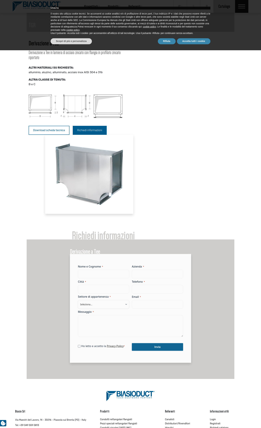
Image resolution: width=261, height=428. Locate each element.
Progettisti (91, 6)
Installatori (170, 360)
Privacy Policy (117, 270)
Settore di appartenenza (96, 220)
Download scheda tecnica (49, 130)
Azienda (138, 190)
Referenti (134, 6)
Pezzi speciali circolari (112, 360)
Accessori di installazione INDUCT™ (119, 373)
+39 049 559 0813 (29, 345)
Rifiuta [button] (166, 419)
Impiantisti (170, 352)
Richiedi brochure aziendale (225, 352)
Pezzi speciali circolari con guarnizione (121, 352)
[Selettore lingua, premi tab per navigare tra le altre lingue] (180, 6)
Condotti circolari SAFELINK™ (115, 348)
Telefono (138, 205)
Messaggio (88, 235)
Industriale (170, 356)
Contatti (214, 360)
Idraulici (169, 348)
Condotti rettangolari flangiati (116, 340)
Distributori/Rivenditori (177, 344)
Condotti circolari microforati (115, 365)
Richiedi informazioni (89, 130)
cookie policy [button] (149, 404)
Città (84, 205)
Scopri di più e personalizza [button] (71, 419)
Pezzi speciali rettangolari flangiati (118, 344)
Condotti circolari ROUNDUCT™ (116, 356)
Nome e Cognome (92, 190)
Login (213, 340)
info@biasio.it (22, 351)
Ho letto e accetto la (105, 270)
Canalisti (169, 340)
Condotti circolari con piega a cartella (120, 377)
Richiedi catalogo (219, 348)
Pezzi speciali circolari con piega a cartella (122, 369)
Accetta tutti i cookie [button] (193, 419)
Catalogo (224, 6)
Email (136, 220)
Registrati (215, 344)
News (213, 356)
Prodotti (113, 6)
